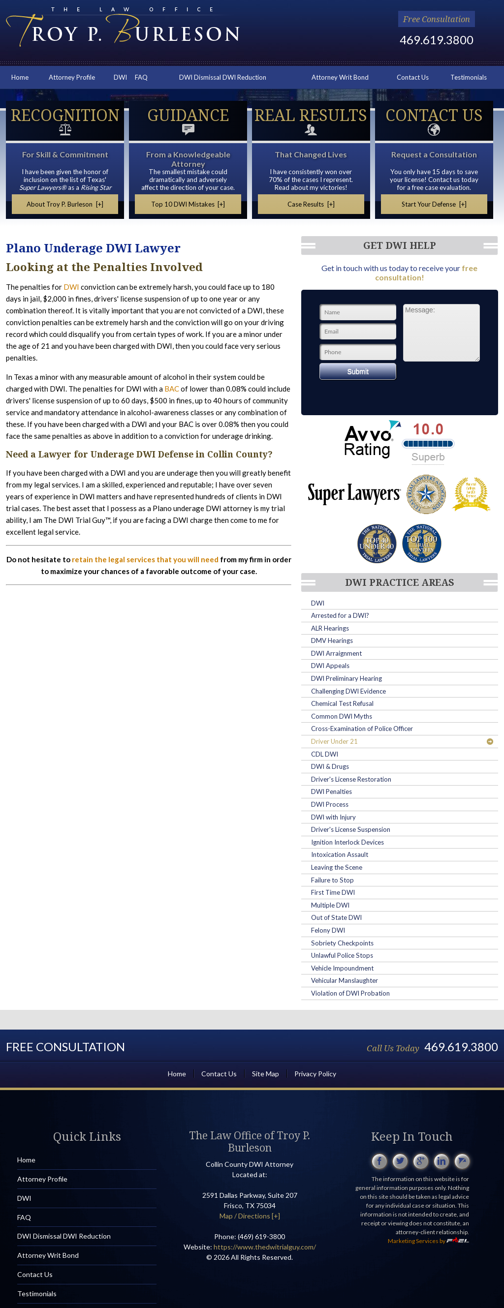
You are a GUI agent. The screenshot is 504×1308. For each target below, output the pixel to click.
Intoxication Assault (339, 854)
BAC (171, 388)
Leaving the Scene (336, 867)
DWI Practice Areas (399, 582)
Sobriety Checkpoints (342, 943)
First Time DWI (333, 892)
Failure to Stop (332, 880)
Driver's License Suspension (350, 829)
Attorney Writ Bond (340, 77)
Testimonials (468, 77)
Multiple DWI (330, 905)
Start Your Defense (434, 204)
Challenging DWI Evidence (348, 691)
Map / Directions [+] (250, 1216)
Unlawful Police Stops (342, 955)
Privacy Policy (315, 1073)
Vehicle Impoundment (342, 968)
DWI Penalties (331, 791)
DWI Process (329, 804)
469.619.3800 (436, 39)
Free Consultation (436, 19)
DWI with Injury (333, 817)
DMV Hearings (332, 640)
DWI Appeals (330, 665)
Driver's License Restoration (351, 779)
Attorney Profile (72, 77)
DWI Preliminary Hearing (346, 678)
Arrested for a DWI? (340, 615)
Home (20, 77)
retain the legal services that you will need (145, 559)
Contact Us (413, 77)
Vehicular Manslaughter (344, 980)
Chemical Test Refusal (342, 703)
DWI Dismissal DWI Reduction (222, 77)
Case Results (311, 204)
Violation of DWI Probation (350, 993)
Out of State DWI (336, 917)
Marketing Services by (428, 1241)
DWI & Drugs (330, 766)
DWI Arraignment (336, 653)
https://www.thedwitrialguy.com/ (265, 1247)
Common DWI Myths (341, 716)
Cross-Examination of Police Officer (362, 728)
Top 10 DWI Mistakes (188, 204)
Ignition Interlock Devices (347, 842)
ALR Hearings (330, 628)
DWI (120, 77)
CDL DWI (324, 754)
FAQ (141, 77)
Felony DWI (328, 930)
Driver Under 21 (402, 741)
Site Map (265, 1073)
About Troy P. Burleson (65, 204)
